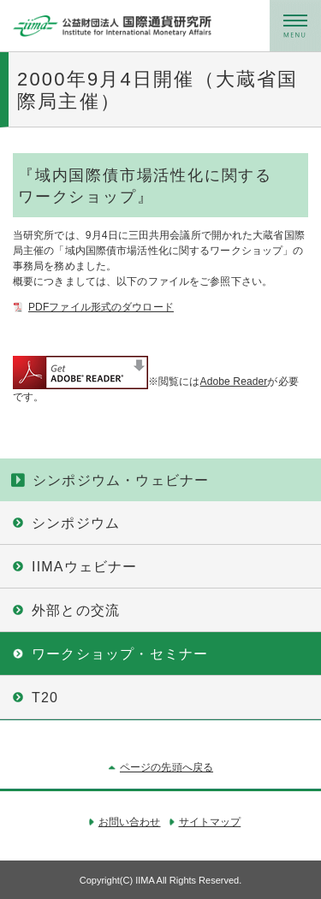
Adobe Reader (234, 381)
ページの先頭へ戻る (166, 767)
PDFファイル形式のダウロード (101, 307)
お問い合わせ (129, 822)
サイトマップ (210, 822)
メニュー (295, 25)
